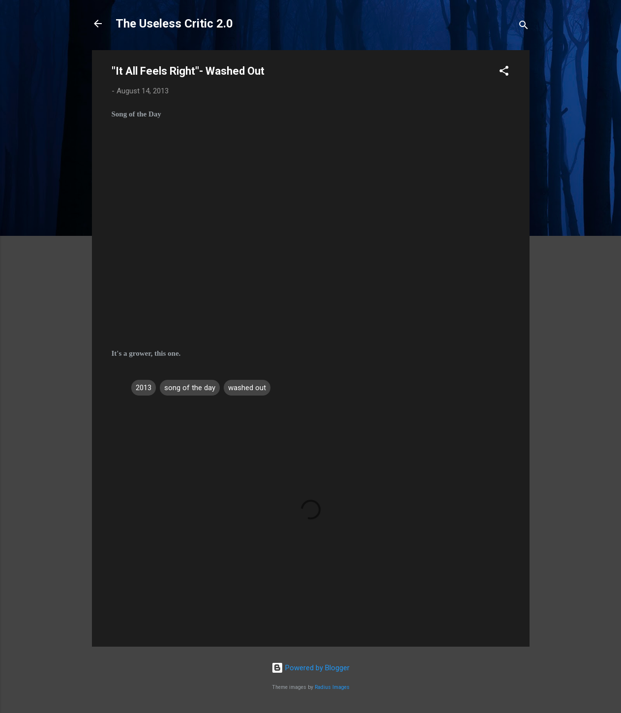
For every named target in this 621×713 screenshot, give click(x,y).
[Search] (524, 27)
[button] (504, 72)
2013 (143, 387)
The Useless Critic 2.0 (174, 23)
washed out (247, 387)
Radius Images (332, 687)
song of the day (189, 387)
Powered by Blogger (310, 667)
